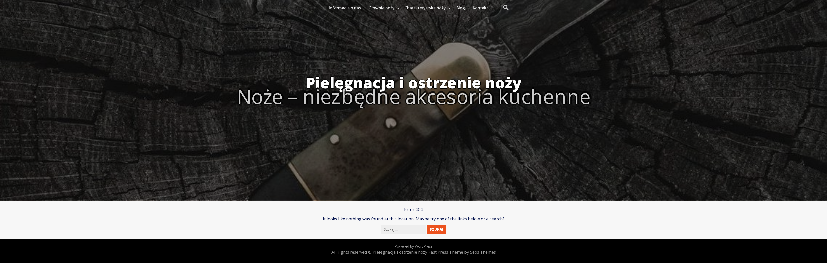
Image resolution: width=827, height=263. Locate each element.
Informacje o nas (345, 8)
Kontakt (480, 8)
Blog (460, 8)
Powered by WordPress (414, 246)
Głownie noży (381, 8)
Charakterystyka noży (425, 8)
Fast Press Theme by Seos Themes (462, 252)
